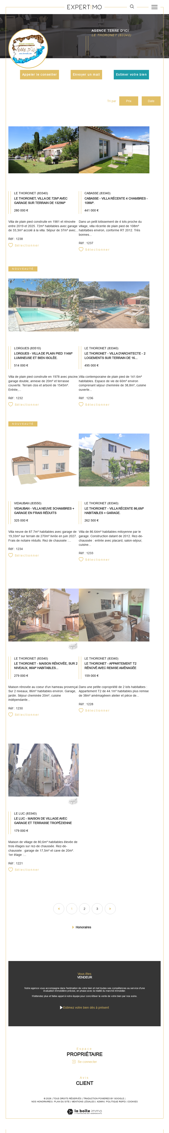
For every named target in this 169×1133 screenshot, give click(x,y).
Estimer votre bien (131, 74)
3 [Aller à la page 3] (97, 910)
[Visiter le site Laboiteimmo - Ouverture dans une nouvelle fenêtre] (84, 1119)
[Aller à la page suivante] (110, 910)
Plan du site (62, 1105)
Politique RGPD (115, 1105)
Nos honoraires (41, 1105)
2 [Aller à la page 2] (84, 910)
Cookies (132, 1105)
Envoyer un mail (86, 74)
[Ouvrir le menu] (154, 7)
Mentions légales (83, 1105)
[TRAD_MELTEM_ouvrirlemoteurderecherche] (132, 6)
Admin (100, 1105)
